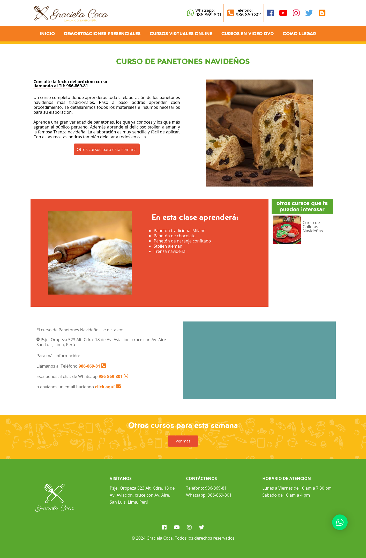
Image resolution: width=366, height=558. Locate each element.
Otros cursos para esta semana (107, 149)
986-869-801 (111, 376)
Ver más (183, 440)
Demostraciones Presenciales (102, 34)
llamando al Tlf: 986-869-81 (60, 86)
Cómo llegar (299, 34)
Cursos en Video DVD (247, 34)
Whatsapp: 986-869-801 (208, 495)
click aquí (108, 387)
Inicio (47, 34)
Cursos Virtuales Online (181, 34)
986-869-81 (89, 366)
